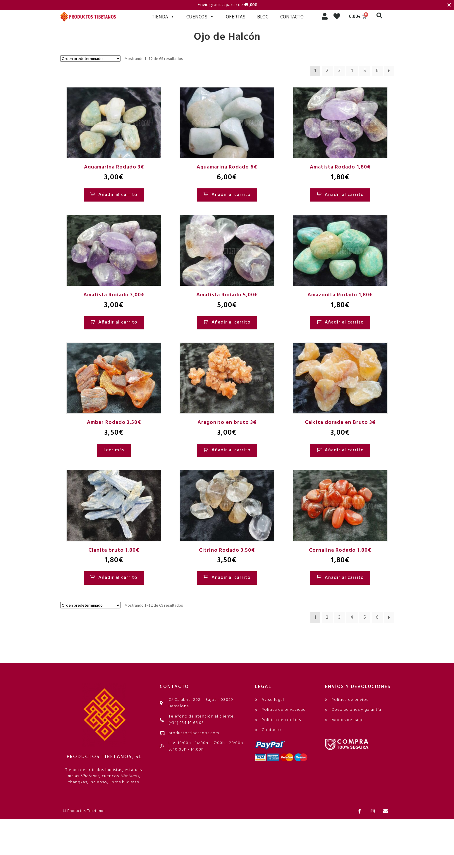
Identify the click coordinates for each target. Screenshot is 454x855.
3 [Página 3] (339, 71)
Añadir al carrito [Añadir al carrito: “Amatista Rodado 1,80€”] (344, 195)
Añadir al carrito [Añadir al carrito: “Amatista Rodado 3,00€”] (117, 322)
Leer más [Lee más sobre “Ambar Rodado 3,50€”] (114, 450)
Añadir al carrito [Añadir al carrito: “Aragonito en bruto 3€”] (230, 450)
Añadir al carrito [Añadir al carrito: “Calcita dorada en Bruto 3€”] (344, 450)
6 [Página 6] (377, 71)
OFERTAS (235, 16)
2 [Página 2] (327, 71)
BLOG (263, 16)
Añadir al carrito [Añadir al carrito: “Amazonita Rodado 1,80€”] (344, 322)
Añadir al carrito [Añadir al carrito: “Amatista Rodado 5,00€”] (230, 322)
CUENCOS (200, 17)
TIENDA (163, 17)
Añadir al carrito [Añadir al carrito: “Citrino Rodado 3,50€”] (230, 578)
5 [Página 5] (364, 71)
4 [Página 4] (352, 71)
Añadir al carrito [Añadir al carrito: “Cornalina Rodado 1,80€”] (344, 578)
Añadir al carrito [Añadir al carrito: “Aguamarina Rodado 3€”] (117, 195)
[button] (379, 15)
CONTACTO (292, 16)
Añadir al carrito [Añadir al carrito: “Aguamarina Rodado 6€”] (230, 195)
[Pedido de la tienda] (90, 58)
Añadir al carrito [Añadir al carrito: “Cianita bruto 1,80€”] (117, 578)
